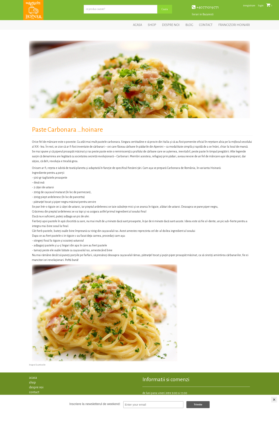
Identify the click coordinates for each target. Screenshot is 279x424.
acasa (137, 25)
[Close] (274, 399)
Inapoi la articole (37, 365)
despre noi (171, 25)
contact (206, 25)
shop (152, 25)
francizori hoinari (234, 25)
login (261, 5)
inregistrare (249, 5)
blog (189, 25)
